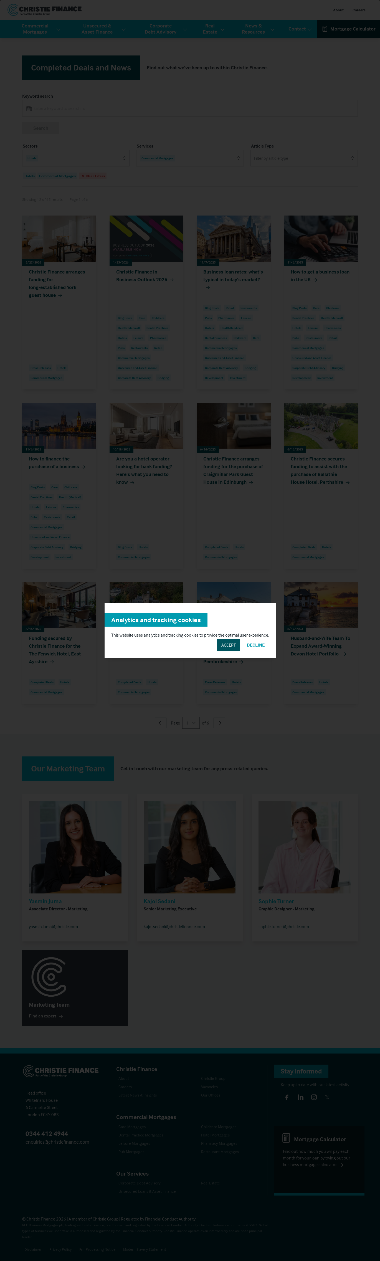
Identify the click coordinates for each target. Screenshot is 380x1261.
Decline (256, 645)
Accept (228, 645)
